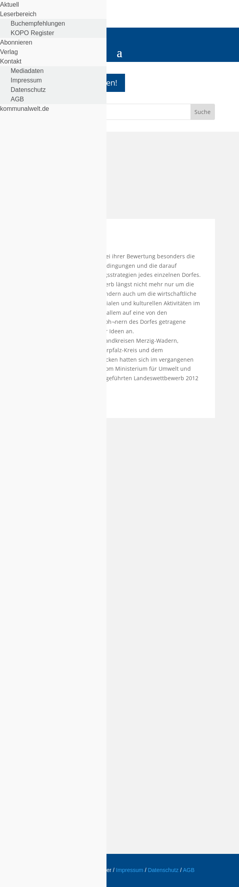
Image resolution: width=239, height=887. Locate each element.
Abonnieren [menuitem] (16, 42)
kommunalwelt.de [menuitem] (24, 108)
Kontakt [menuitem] (10, 61)
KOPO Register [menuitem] (32, 33)
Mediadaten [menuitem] (27, 70)
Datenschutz (164, 870)
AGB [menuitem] (17, 99)
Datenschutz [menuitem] (28, 89)
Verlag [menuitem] (9, 52)
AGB (189, 870)
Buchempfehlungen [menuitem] (38, 23)
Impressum (129, 870)
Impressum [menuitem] (26, 80)
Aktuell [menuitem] (9, 4)
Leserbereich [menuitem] (18, 14)
